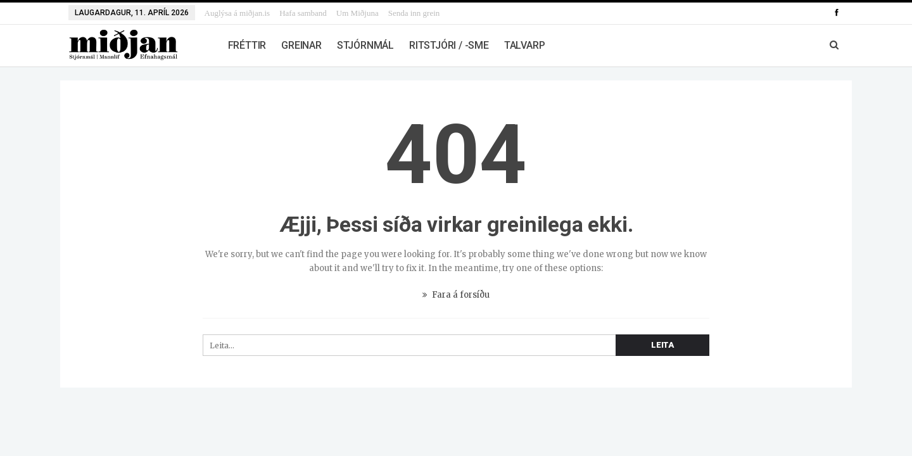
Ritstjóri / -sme (449, 45)
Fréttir (247, 45)
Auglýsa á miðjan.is (237, 13)
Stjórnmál (365, 45)
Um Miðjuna (357, 13)
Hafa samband (303, 13)
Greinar (301, 45)
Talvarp (524, 45)
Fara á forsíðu (456, 294)
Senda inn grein (414, 13)
